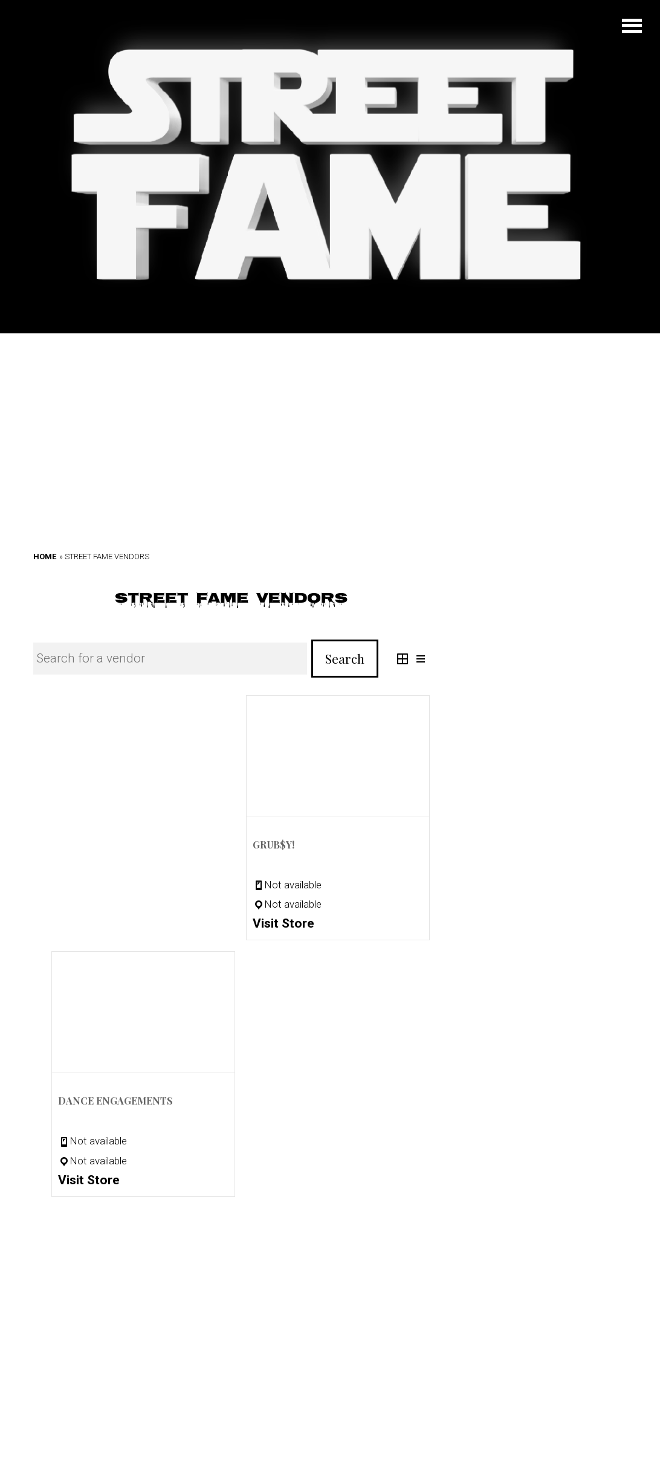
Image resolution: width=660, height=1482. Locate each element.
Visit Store (283, 923)
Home (44, 556)
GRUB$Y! (273, 844)
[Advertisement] (330, 417)
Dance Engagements (115, 1100)
